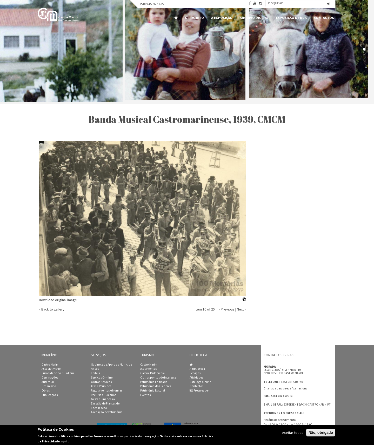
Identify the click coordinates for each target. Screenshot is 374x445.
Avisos (95, 368)
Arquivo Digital (254, 17)
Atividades (196, 377)
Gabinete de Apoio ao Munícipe (111, 364)
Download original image (58, 300)
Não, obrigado (321, 432)
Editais (95, 373)
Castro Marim (50, 364)
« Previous (226, 309)
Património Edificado (154, 382)
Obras (46, 390)
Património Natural (152, 390)
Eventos (145, 395)
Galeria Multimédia (152, 373)
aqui (63, 441)
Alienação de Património (107, 412)
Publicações (50, 395)
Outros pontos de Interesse (158, 377)
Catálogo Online (200, 382)
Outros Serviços (101, 382)
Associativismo (51, 368)
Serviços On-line (101, 377)
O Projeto (194, 17)
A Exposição (221, 17)
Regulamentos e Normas (106, 390)
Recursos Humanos (103, 395)
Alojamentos (148, 368)
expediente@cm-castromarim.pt (307, 404)
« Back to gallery (51, 309)
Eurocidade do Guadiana (58, 373)
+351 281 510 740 (292, 382)
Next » (241, 309)
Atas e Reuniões (101, 386)
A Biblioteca (197, 368)
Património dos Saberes (155, 386)
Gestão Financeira (103, 399)
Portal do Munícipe (152, 3)
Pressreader (199, 390)
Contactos (324, 17)
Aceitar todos (292, 432)
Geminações (50, 377)
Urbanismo (49, 386)
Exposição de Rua (291, 17)
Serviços (195, 373)
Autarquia (48, 382)
